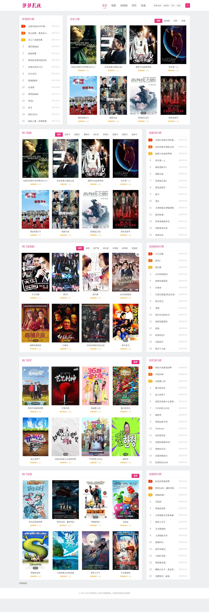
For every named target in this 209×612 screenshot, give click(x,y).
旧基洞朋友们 (161, 456)
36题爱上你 (95, 408)
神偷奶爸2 (95, 522)
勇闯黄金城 (160, 562)
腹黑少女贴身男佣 (143, 67)
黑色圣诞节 (173, 118)
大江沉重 (35, 294)
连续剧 (124, 5)
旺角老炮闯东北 (162, 221)
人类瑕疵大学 (161, 535)
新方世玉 (125, 345)
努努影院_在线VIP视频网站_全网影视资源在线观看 (110, 593)
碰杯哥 (125, 459)
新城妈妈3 (32, 80)
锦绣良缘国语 (35, 345)
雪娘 (157, 308)
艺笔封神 (65, 408)
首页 (104, 5)
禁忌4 (30, 101)
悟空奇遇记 (160, 549)
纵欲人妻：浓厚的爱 (37, 121)
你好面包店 (160, 435)
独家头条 (113, 118)
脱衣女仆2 (32, 114)
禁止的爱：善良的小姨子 (39, 33)
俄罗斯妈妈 (33, 46)
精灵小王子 (95, 573)
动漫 (143, 5)
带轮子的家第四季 (35, 408)
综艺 (134, 5)
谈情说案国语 (161, 321)
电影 (113, 5)
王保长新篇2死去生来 (95, 345)
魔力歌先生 (125, 408)
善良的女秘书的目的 (37, 60)
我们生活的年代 (162, 315)
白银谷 (65, 345)
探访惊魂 (159, 214)
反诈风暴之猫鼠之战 (113, 67)
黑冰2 (65, 294)
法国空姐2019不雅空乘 (38, 26)
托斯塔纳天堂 (161, 228)
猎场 (157, 328)
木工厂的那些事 (35, 40)
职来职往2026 (161, 462)
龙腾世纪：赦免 (162, 576)
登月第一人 (173, 67)
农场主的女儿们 (35, 67)
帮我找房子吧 (161, 422)
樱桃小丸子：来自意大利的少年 (169, 569)
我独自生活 (160, 449)
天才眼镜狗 (125, 573)
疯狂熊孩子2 (83, 118)
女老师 (31, 87)
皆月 (30, 107)
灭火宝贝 (32, 74)
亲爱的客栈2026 (162, 442)
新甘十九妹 (160, 348)
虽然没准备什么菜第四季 (65, 459)
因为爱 (95, 294)
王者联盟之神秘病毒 (164, 208)
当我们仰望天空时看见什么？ (83, 67)
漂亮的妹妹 (33, 94)
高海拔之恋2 (143, 118)
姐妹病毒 (32, 53)
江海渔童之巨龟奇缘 (65, 573)
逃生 (157, 201)
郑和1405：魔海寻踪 (65, 522)
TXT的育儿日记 (95, 459)
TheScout (159, 428)
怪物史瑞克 (35, 573)
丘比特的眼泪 (125, 294)
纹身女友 (159, 235)
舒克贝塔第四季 (35, 522)
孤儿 (157, 194)
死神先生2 (160, 335)
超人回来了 (35, 459)
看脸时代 (159, 542)
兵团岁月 (159, 342)
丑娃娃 (125, 522)
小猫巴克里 (160, 556)
